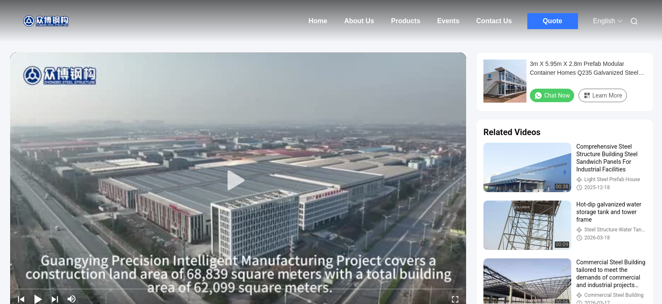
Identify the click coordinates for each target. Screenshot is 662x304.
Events (448, 20)
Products (405, 20)
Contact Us (494, 20)
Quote (552, 20)
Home (318, 20)
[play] (238, 180)
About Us (359, 20)
